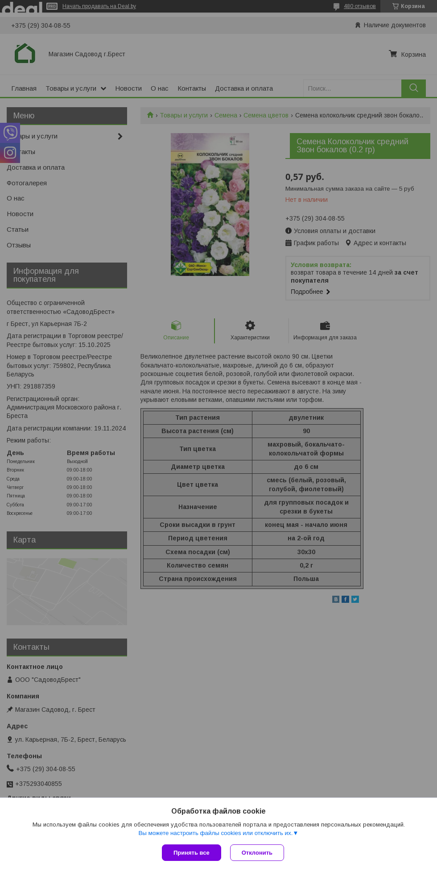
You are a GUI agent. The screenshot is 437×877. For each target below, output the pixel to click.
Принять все (191, 852)
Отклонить (257, 852)
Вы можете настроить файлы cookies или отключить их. (215, 833)
